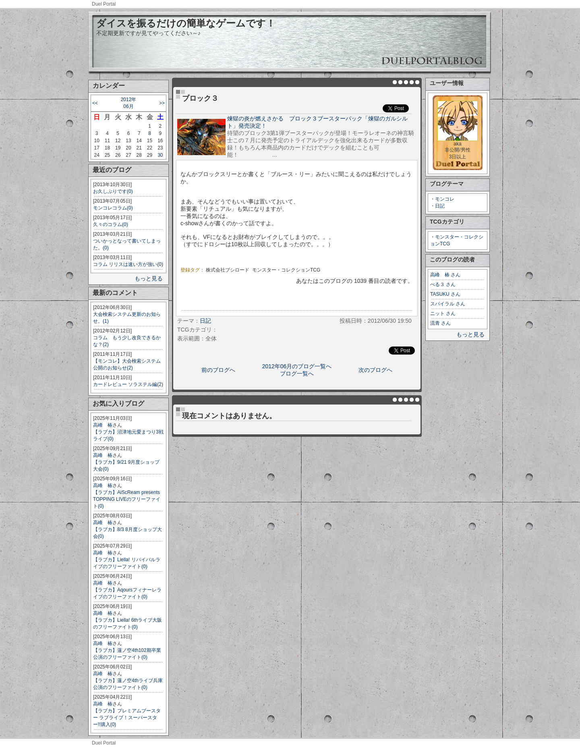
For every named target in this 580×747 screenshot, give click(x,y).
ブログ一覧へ (297, 373)
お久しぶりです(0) (113, 191)
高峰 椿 (102, 425)
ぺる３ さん (443, 284)
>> (162, 103)
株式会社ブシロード (227, 270)
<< (95, 103)
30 (160, 155)
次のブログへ (375, 370)
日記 (440, 206)
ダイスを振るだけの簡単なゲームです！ (186, 23)
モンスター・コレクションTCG (286, 270)
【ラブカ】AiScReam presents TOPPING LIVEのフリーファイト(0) (126, 499)
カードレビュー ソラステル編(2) (128, 384)
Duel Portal (104, 4)
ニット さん (443, 313)
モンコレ (444, 199)
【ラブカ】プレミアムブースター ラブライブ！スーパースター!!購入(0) (127, 717)
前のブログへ (218, 370)
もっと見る (149, 278)
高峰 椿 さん (445, 275)
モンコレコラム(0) (113, 208)
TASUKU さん (445, 294)
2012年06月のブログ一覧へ (297, 366)
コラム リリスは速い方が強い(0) (128, 264)
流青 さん (440, 323)
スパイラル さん (447, 304)
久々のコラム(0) (110, 224)
